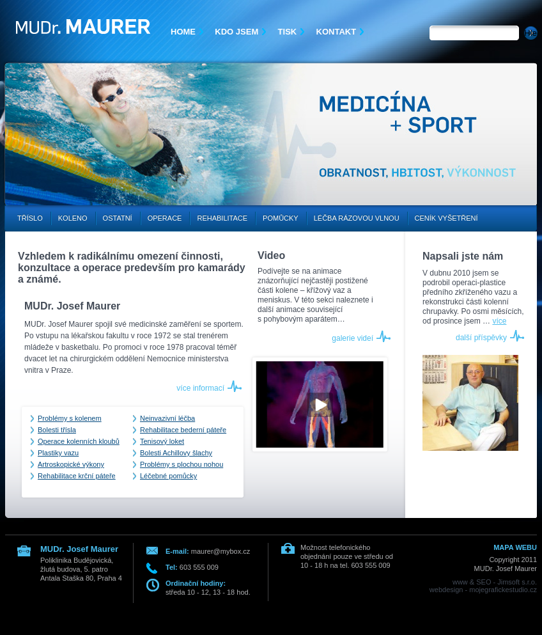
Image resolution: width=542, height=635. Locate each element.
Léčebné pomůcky (168, 476)
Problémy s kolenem (70, 418)
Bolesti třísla (57, 430)
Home (183, 31)
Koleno (73, 218)
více (499, 321)
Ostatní (117, 218)
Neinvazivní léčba (167, 418)
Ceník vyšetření (446, 218)
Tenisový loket (162, 441)
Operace (165, 218)
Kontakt (336, 31)
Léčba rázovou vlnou (356, 218)
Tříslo (30, 218)
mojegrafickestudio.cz (503, 589)
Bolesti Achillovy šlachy (176, 453)
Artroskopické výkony (71, 464)
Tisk (287, 31)
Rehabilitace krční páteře (77, 476)
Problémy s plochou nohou (181, 464)
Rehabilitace (222, 218)
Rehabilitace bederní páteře (183, 430)
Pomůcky (280, 218)
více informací (200, 388)
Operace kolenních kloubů (79, 441)
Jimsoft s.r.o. (517, 582)
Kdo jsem (236, 31)
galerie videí (352, 338)
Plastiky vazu (58, 453)
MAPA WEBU (515, 547)
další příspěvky (481, 337)
